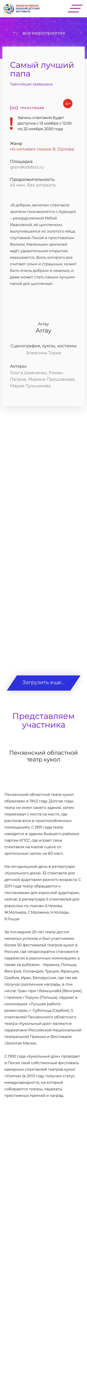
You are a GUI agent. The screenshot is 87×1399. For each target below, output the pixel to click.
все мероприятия (44, 33)
